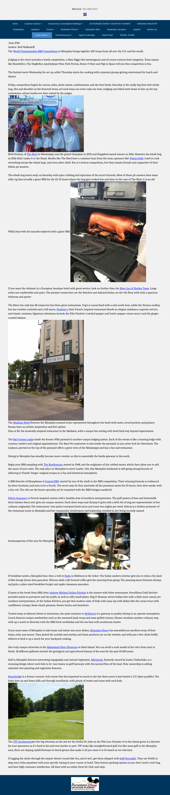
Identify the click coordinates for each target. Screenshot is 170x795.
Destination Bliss (93, 29)
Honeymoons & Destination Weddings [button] (64, 24)
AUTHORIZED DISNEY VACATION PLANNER (109, 24)
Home (15, 24)
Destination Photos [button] (69, 29)
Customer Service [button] (32, 24)
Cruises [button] (49, 29)
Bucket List (152, 29)
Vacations (35, 29)
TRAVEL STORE (127, 35)
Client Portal (107, 35)
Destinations (18, 29)
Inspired (136, 29)
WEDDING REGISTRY (147, 24)
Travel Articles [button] (41, 35)
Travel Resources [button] (63, 35)
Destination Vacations (116, 29)
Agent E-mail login (87, 35)
